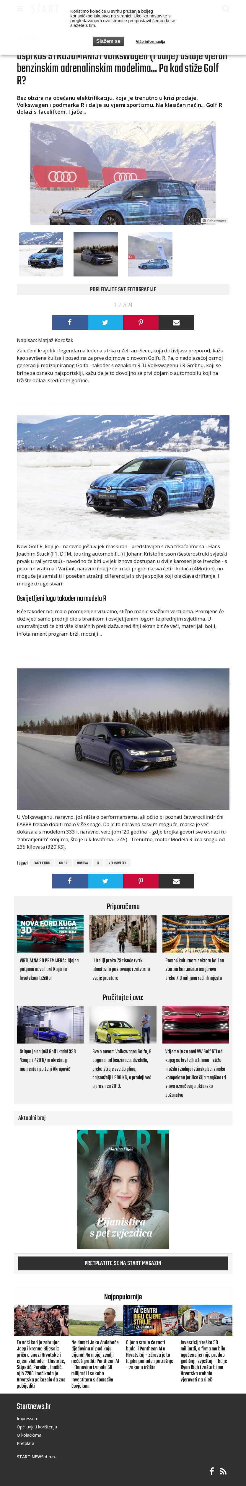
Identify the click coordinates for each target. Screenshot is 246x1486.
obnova (82, 863)
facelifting (42, 863)
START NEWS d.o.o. (36, 1456)
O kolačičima (29, 1435)
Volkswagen (117, 863)
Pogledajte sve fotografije (123, 289)
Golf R (63, 863)
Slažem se (108, 41)
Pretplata (25, 1443)
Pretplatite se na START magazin (123, 1263)
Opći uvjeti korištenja (37, 1427)
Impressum (27, 1418)
